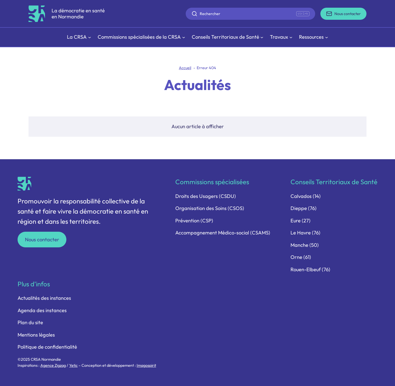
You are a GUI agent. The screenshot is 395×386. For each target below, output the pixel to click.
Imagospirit (146, 365)
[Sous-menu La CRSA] (79, 37)
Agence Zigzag (53, 365)
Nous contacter (42, 239)
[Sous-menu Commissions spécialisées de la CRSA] (141, 37)
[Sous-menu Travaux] (281, 37)
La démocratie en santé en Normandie (78, 13)
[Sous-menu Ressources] (313, 37)
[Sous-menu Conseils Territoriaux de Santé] (228, 37)
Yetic (73, 365)
